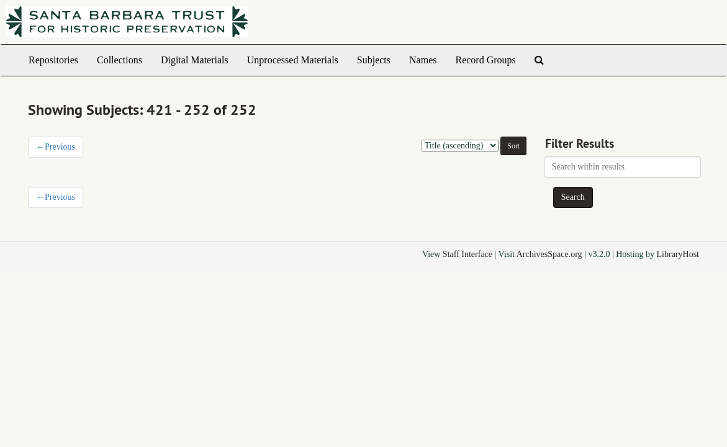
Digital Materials (194, 60)
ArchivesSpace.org (549, 254)
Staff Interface (467, 254)
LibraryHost (678, 254)
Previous (55, 146)
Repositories (53, 60)
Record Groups (485, 60)
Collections (119, 60)
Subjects (374, 60)
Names (422, 60)
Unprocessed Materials (292, 60)
